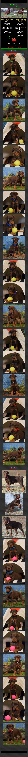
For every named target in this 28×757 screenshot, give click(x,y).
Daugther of (18, 20)
